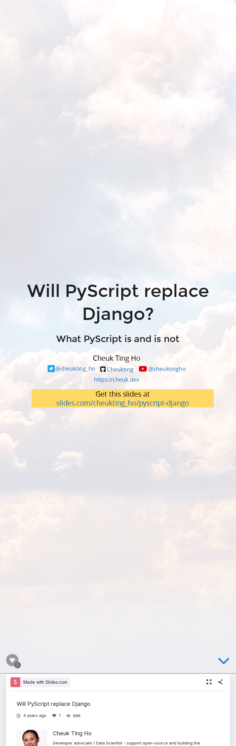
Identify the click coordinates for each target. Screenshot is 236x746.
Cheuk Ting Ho (72, 733)
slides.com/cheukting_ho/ (97, 403)
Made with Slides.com (45, 682)
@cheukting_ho (75, 368)
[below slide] (223, 661)
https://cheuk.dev (116, 379)
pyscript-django (164, 403)
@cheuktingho (167, 368)
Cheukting (120, 369)
